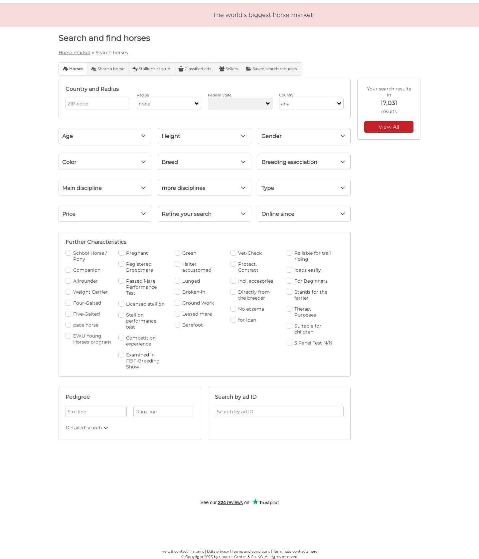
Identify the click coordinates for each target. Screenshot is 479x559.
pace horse (82, 325)
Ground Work (194, 303)
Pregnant (133, 253)
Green (185, 253)
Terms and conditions (251, 551)
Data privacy (218, 551)
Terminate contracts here (295, 551)
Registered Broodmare (135, 267)
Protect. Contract (244, 267)
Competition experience (137, 341)
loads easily (304, 270)
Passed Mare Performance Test (137, 287)
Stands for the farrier (307, 295)
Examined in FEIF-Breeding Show (139, 361)
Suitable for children (304, 329)
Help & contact (174, 551)
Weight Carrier (87, 292)
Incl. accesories (252, 281)
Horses (73, 69)
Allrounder (82, 281)
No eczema (247, 309)
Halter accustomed (193, 267)
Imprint (197, 551)
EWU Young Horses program (88, 339)
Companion (83, 270)
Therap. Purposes (301, 312)
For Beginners (307, 281)
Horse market (74, 53)
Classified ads (194, 69)
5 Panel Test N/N (309, 343)
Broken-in (190, 292)
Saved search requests (271, 69)
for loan (243, 320)
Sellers (228, 69)
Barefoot (189, 325)
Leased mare (193, 314)
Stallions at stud (151, 69)
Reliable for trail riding (309, 256)
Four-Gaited (83, 303)
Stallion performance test (137, 321)
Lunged (187, 281)
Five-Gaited (83, 314)
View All (389, 127)
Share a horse (107, 69)
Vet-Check (246, 253)
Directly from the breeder (250, 295)
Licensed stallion (141, 304)
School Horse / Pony (86, 256)
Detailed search (88, 427)
